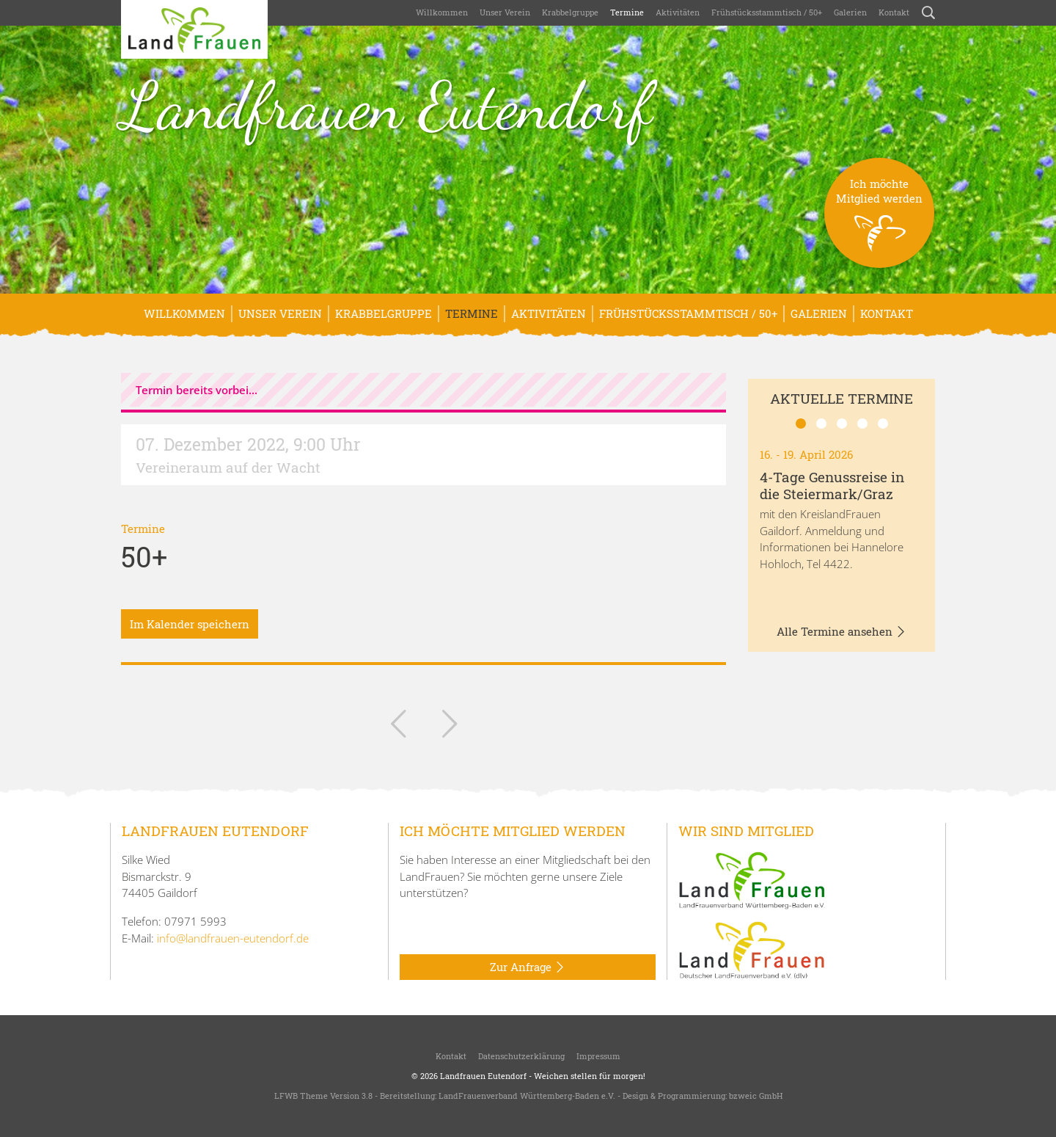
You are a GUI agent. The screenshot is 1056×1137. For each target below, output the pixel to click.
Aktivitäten (678, 12)
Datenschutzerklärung (521, 1055)
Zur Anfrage (527, 967)
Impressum (598, 1055)
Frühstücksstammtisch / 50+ (766, 12)
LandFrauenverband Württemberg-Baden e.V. (527, 1095)
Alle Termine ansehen (841, 632)
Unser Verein (505, 12)
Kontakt (894, 12)
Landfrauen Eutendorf (386, 106)
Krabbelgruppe (570, 12)
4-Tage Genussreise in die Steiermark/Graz (832, 485)
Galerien (850, 12)
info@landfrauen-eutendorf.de (233, 938)
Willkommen (442, 12)
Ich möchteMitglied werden (879, 222)
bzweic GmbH (755, 1095)
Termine (627, 12)
